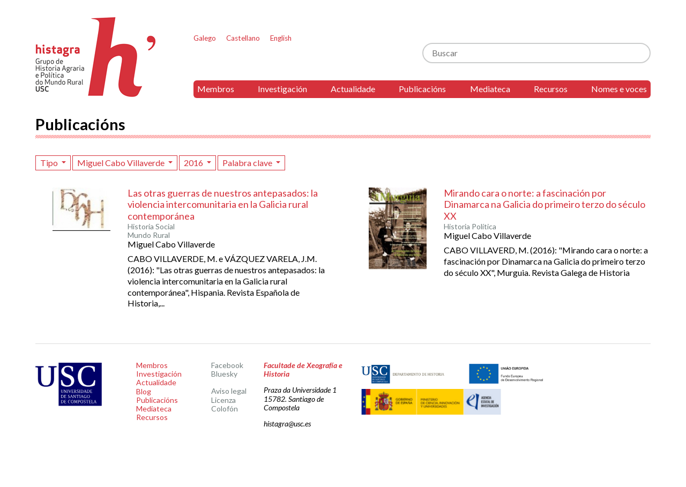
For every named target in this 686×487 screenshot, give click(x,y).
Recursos (551, 89)
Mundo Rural (149, 235)
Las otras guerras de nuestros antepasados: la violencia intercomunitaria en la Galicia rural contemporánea (223, 204)
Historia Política (470, 226)
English (281, 38)
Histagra (95, 57)
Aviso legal (229, 390)
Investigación (282, 89)
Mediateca (490, 89)
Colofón (224, 408)
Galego (204, 38)
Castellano (243, 38)
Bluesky (224, 373)
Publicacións (422, 89)
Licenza (223, 399)
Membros (215, 89)
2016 (194, 163)
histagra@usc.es (287, 423)
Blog (143, 391)
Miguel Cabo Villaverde (121, 163)
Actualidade (353, 89)
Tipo (49, 163)
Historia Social (151, 226)
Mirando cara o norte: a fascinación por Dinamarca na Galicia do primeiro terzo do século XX (544, 204)
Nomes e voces (619, 89)
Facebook (227, 365)
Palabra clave (248, 163)
